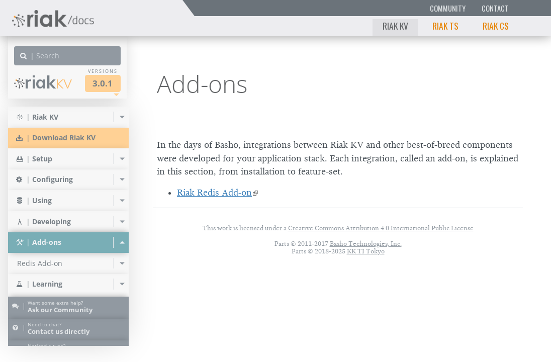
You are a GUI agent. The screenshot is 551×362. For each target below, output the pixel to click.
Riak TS (445, 25)
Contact (495, 8)
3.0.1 (103, 83)
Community (448, 8)
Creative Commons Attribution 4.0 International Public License (381, 228)
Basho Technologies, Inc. (366, 243)
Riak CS (496, 25)
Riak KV (395, 25)
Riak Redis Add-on (214, 193)
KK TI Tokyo (366, 251)
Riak (43, 82)
